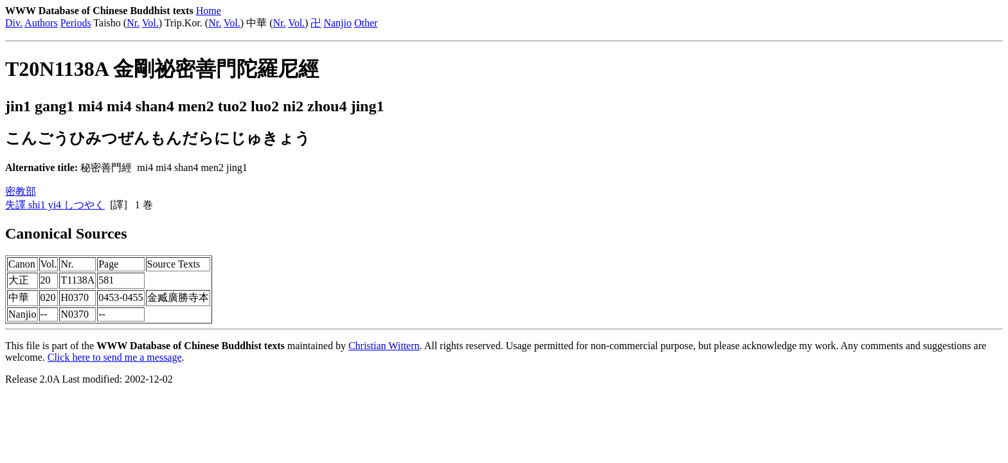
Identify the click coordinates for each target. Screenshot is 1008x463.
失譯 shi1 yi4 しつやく (55, 204)
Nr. (133, 22)
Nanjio (337, 22)
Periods (75, 22)
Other (365, 22)
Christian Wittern (384, 345)
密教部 (20, 191)
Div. (13, 22)
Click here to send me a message (115, 357)
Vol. (150, 22)
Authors (41, 22)
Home (208, 10)
